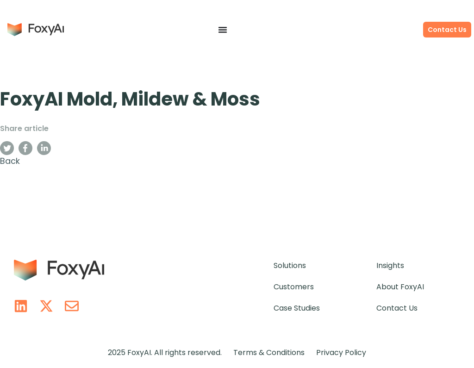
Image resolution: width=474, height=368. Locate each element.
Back (10, 161)
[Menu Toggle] (222, 29)
